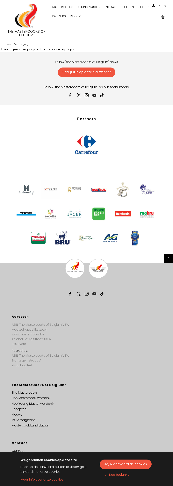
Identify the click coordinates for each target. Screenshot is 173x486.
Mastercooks (62, 7)
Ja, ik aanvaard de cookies (125, 465)
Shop (142, 7)
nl (160, 6)
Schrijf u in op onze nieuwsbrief (86, 72)
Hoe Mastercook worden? (31, 398)
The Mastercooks (25, 392)
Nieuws (111, 7)
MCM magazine (23, 420)
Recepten (127, 7)
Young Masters (89, 7)
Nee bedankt (119, 476)
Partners (59, 16)
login (153, 6)
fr (164, 6)
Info (73, 16)
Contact (18, 450)
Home (9, 44)
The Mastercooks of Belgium (26, 33)
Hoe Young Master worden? (33, 403)
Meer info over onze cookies (41, 480)
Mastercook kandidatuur (30, 425)
